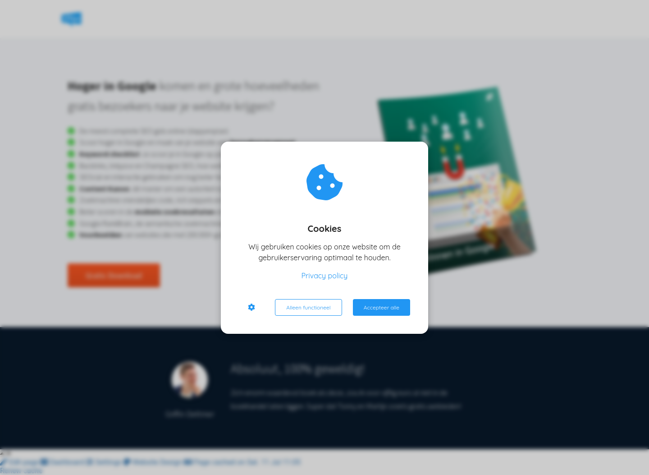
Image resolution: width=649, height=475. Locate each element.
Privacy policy (325, 275)
